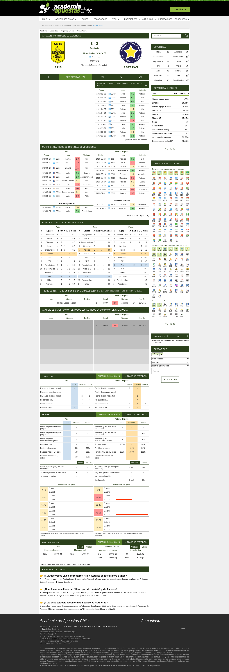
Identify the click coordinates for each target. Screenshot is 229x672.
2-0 (132, 113)
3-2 (77, 163)
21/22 (113, 101)
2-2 (132, 205)
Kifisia (49, 280)
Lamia (67, 159)
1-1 (132, 109)
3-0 (132, 94)
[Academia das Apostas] (149, 628)
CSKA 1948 (86, 185)
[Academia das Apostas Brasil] (154, 628)
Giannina (123, 178)
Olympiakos (49, 235)
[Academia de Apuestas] (166, 628)
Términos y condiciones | (50, 641)
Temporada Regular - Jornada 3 (94, 65)
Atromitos (142, 167)
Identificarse (180, 9)
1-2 (77, 196)
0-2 (132, 98)
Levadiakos (142, 189)
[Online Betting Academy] (160, 628)
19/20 (113, 132)
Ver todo (170, 149)
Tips (115, 19)
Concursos (182, 19)
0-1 (132, 189)
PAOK (68, 207)
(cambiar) (158, 342)
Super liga (94, 57)
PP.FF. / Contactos (82, 639)
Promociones (165, 19)
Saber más (98, 26)
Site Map (43, 634)
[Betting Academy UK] (177, 628)
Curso (85, 19)
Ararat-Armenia (87, 177)
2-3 (168, 76)
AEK (87, 196)
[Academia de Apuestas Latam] (171, 628)
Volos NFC (123, 208)
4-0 (168, 61)
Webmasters (79, 636)
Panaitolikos (87, 211)
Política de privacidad (69, 641)
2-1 (132, 121)
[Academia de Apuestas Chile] (143, 628)
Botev (68, 188)
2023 (58, 185)
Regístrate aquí (69, 632)
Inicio (46, 19)
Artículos (149, 19)
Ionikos (123, 193)
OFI (68, 163)
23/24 (58, 159)
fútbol (119, 648)
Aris (58, 67)
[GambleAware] (47, 669)
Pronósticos (100, 19)
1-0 (132, 105)
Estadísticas (132, 19)
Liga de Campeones (143, 653)
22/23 (113, 94)
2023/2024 (94, 61)
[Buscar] (185, 36)
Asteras (130, 67)
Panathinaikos (68, 192)
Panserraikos (49, 269)
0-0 (77, 207)
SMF (54, 634)
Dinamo (68, 168)
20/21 (113, 109)
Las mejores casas (65, 19)
